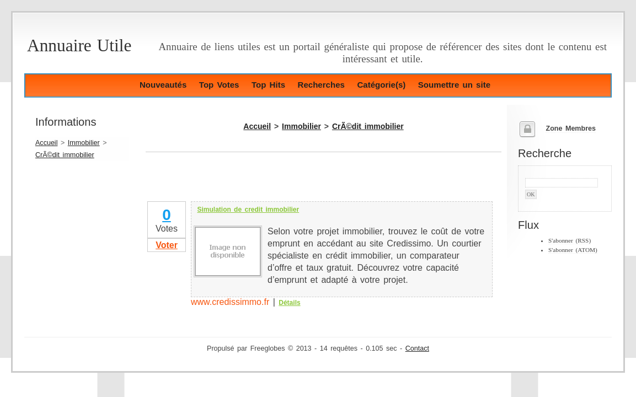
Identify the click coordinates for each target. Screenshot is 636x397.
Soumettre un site (454, 84)
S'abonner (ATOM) (572, 249)
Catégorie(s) (381, 84)
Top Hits (268, 84)
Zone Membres (571, 128)
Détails (289, 303)
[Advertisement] (275, 183)
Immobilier (84, 143)
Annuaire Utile (79, 45)
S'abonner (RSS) (569, 240)
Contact (417, 348)
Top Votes (219, 84)
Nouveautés (163, 84)
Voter (167, 245)
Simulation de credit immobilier (248, 209)
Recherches (321, 84)
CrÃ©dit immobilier (64, 155)
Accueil (46, 143)
